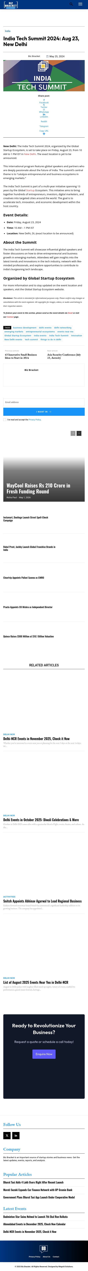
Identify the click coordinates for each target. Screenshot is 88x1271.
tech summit (31, 339)
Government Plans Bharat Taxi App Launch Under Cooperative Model (39, 1197)
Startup (30, 190)
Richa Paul (12, 497)
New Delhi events (13, 339)
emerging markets (13, 331)
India (7, 31)
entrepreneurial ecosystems (40, 331)
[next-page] (79, 433)
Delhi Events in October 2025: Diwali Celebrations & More (41, 819)
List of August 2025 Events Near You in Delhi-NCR (35, 982)
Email (70, 313)
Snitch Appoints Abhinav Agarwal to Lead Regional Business (42, 901)
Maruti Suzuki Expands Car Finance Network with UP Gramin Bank (37, 1190)
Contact (10, 317)
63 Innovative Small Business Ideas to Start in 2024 (21, 356)
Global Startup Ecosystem (17, 335)
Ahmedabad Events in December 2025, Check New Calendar (34, 1224)
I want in (44, 411)
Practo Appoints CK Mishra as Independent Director (27, 607)
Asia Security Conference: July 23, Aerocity (64, 356)
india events (40, 335)
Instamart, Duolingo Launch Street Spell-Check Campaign (25, 518)
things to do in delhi (51, 339)
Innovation (76, 335)
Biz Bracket (34, 56)
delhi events (45, 327)
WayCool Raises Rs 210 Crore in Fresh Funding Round (38, 488)
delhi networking (62, 327)
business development (24, 327)
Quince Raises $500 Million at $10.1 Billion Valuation (28, 636)
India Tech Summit (58, 335)
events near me (65, 331)
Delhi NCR (9, 734)
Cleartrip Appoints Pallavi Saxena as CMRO (23, 577)
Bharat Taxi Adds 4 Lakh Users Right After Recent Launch (33, 1182)
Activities (9, 897)
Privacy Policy (35, 420)
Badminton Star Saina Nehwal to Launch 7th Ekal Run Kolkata (35, 1217)
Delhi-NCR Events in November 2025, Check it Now (36, 738)
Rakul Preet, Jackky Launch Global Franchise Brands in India (29, 548)
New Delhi (30, 154)
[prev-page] (73, 433)
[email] (44, 402)
